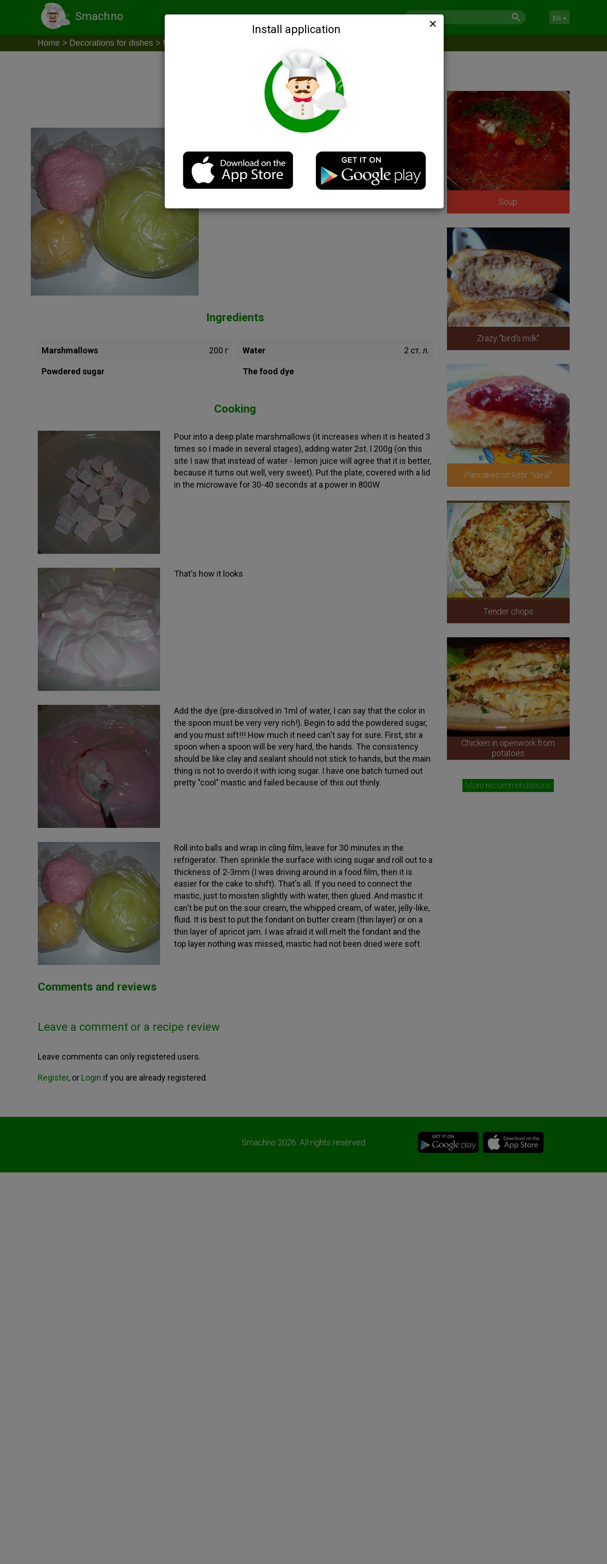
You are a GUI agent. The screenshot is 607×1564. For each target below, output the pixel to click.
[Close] (432, 24)
